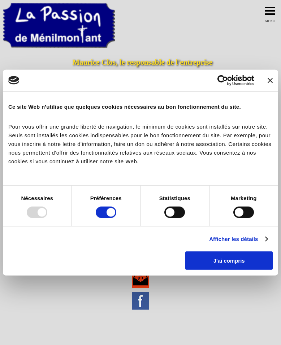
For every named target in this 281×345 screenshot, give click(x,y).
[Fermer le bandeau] (270, 80)
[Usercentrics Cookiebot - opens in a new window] (222, 80)
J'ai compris (229, 261)
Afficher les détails (233, 239)
